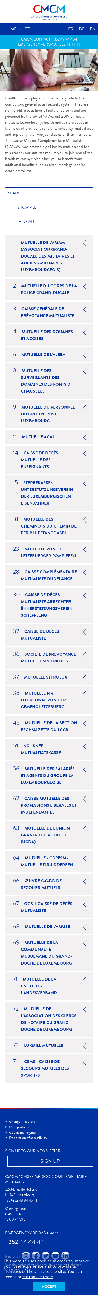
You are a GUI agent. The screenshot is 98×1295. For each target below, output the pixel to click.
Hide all (27, 221)
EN (92, 29)
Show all (26, 207)
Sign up (50, 1161)
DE (81, 29)
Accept (49, 1286)
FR (70, 29)
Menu (20, 29)
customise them (37, 1276)
